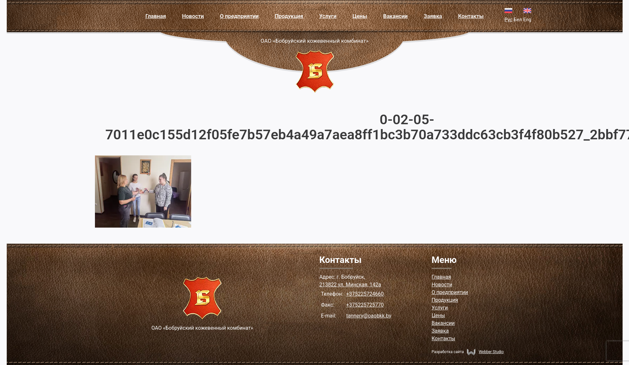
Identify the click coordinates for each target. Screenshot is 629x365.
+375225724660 (365, 294)
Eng (527, 19)
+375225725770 (365, 305)
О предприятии (239, 16)
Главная (155, 16)
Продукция (289, 16)
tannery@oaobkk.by (368, 316)
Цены (360, 16)
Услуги (327, 16)
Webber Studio (485, 352)
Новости (193, 16)
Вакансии (395, 16)
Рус (508, 19)
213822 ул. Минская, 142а (350, 285)
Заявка (433, 16)
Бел (518, 19)
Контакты (471, 16)
